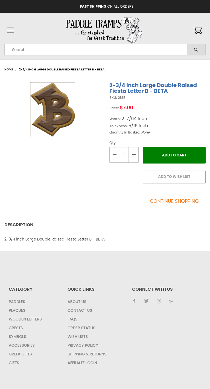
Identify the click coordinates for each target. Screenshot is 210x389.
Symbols (17, 336)
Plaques (17, 310)
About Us (77, 301)
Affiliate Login (82, 363)
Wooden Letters (25, 319)
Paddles (17, 301)
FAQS (72, 319)
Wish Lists (78, 336)
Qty (112, 142)
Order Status (81, 328)
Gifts (14, 363)
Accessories (22, 345)
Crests (16, 328)
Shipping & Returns (87, 354)
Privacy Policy (83, 345)
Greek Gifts (20, 354)
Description (18, 225)
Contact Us (80, 310)
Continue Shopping (174, 201)
